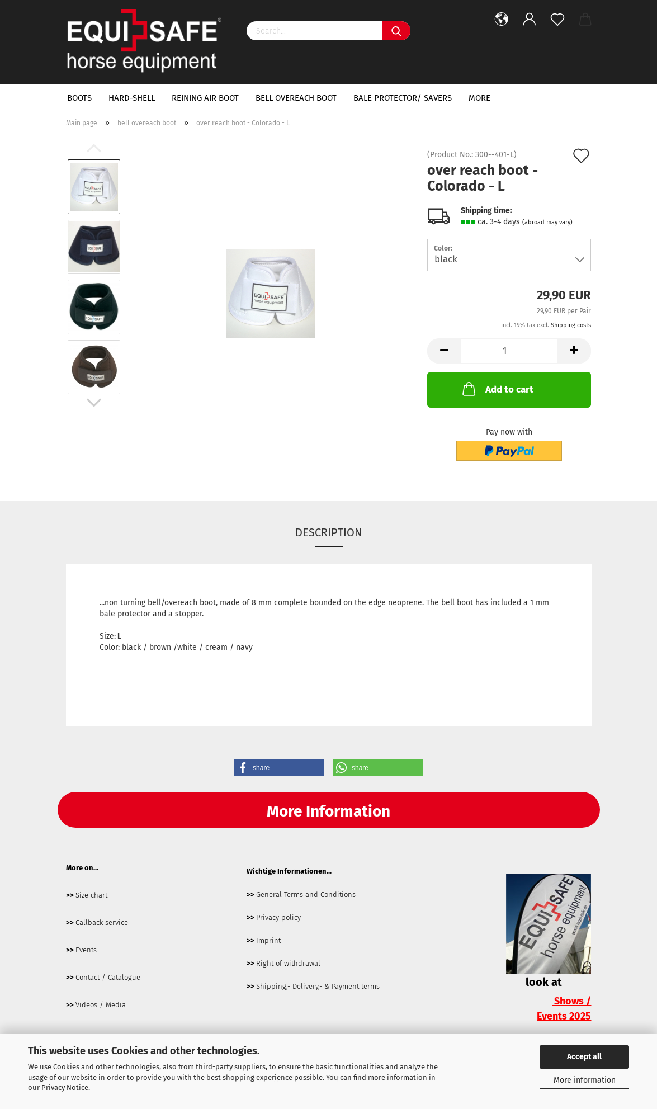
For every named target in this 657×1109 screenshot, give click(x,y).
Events (86, 950)
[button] (279, 767)
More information (585, 1080)
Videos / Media (100, 1005)
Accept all (584, 1056)
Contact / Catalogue (107, 977)
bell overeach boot (296, 98)
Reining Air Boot (205, 98)
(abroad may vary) (547, 222)
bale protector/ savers (402, 98)
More (479, 98)
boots (79, 98)
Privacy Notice (64, 1087)
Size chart (91, 895)
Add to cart (496, 389)
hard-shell (131, 98)
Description (328, 532)
